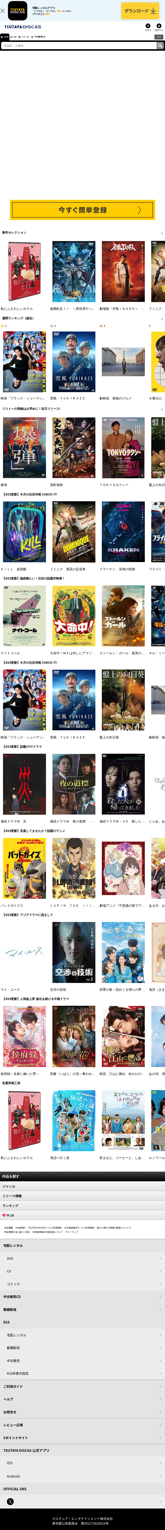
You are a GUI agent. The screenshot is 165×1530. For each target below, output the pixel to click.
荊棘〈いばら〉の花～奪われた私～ (76, 1078)
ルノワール (157, 1162)
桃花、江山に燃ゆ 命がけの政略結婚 (126, 1078)
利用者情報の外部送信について (48, 1236)
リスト (148, 35)
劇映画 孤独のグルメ (115, 403)
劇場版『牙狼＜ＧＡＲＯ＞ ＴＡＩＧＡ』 (130, 313)
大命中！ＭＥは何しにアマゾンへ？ (76, 658)
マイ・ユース (10, 994)
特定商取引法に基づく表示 (17, 1236)
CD (20, 41)
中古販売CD (52, 41)
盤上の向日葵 (109, 742)
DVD (8, 41)
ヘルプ (8, 1404)
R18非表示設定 (18, 1378)
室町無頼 (56, 490)
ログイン (159, 35)
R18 (158, 41)
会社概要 (8, 1232)
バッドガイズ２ (12, 910)
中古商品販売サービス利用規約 (79, 1232)
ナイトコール (10, 658)
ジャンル (82, 1191)
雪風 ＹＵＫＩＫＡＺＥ (68, 403)
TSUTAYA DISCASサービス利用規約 (45, 1232)
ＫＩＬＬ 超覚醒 (13, 574)
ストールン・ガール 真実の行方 (123, 658)
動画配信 (9, 1314)
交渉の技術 (58, 994)
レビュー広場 (13, 1430)
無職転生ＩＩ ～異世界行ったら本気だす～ (82, 313)
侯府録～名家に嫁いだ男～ (20, 1078)
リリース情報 (82, 1201)
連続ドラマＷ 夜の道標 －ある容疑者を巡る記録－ (88, 826)
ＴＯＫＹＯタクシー (113, 490)
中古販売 (13, 1365)
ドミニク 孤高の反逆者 (68, 574)
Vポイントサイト (15, 1442)
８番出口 (155, 403)
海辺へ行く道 (59, 1162)
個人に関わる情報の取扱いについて (114, 1232)
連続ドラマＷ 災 (13, 826)
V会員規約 (20, 1232)
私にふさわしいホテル (17, 313)
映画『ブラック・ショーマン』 (23, 403)
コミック (34, 41)
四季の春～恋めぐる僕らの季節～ (123, 994)
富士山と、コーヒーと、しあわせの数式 (128, 1162)
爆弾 (4, 490)
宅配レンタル (16, 1339)
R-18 (82, 1220)
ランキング (82, 1210)
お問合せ (9, 1416)
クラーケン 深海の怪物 (117, 574)
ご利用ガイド (13, 1391)
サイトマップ (71, 1236)
